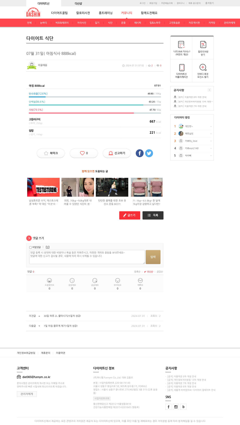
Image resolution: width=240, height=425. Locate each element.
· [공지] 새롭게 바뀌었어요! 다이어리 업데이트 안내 (190, 390)
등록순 (137, 272)
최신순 (148, 272)
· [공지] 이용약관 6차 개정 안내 (180, 387)
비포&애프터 (62, 23)
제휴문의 (45, 353)
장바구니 (180, 3)
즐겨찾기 (209, 3)
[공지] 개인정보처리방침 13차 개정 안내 (195, 101)
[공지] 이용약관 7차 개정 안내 (192, 106)
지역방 (211, 23)
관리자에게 (229, 23)
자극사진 (81, 23)
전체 (29, 23)
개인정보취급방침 (26, 353)
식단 (110, 23)
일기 (97, 23)
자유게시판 (194, 23)
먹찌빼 (188, 156)
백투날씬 (189, 134)
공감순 (160, 272)
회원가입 (153, 3)
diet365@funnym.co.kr (33, 377)
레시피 (137, 23)
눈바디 (43, 23)
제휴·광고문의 (194, 3)
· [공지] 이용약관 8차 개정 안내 (180, 376)
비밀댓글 (36, 247)
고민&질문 (174, 23)
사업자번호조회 (101, 398)
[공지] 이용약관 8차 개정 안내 (192, 97)
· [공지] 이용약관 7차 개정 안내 (180, 383)
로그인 (143, 3)
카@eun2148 (191, 148)
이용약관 (60, 353)
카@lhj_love (191, 141)
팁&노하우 (155, 23)
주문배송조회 (167, 3)
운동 (123, 23)
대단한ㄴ (189, 126)
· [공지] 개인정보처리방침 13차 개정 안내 (185, 380)
